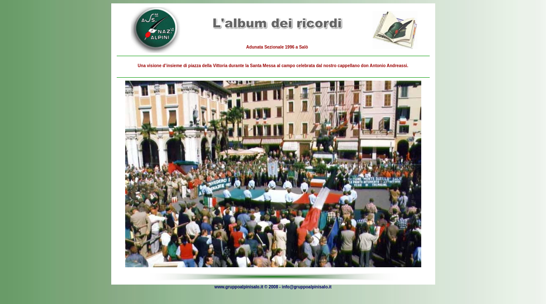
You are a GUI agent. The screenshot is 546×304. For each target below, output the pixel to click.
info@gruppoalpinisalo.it (307, 287)
